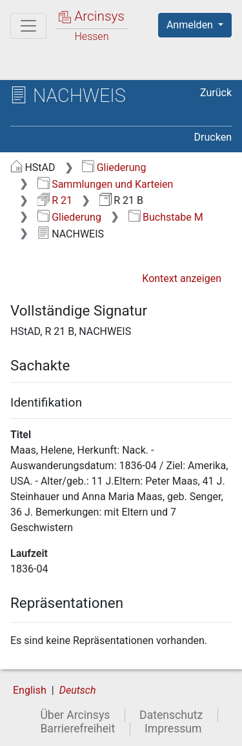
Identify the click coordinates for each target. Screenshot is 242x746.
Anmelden (191, 25)
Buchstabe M (165, 217)
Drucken (213, 137)
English (29, 690)
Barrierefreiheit (77, 728)
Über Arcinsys (75, 715)
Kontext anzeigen (181, 278)
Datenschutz (171, 715)
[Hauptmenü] (28, 26)
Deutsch (77, 690)
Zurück (216, 92)
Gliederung (114, 167)
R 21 (54, 200)
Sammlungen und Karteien (105, 184)
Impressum (173, 728)
